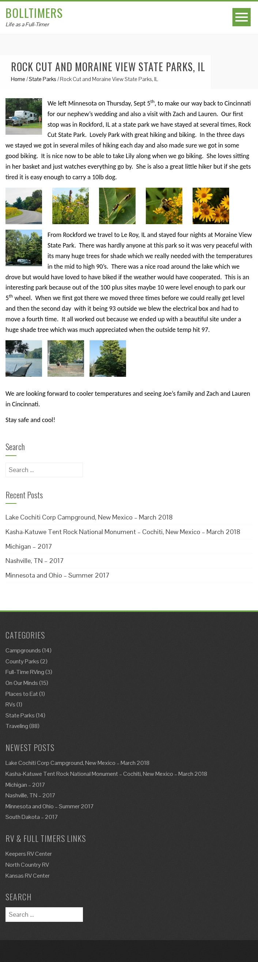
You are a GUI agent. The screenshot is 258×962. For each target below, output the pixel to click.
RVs (10, 704)
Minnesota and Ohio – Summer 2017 (57, 575)
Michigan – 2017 (28, 546)
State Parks (42, 79)
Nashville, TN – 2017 (34, 560)
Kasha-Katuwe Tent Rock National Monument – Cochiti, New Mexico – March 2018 (122, 532)
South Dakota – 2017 (31, 817)
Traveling (16, 726)
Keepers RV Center (28, 854)
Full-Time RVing (24, 672)
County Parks (22, 661)
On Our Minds (21, 683)
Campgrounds (23, 650)
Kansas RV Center (27, 875)
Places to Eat (21, 694)
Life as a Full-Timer (27, 24)
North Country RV (27, 865)
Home (18, 79)
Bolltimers (34, 12)
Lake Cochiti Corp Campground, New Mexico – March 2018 (89, 517)
